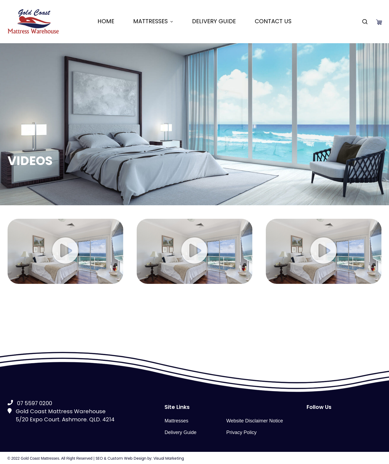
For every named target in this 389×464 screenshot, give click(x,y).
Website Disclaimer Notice (254, 420)
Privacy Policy (241, 432)
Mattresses (176, 420)
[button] (65, 251)
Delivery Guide (180, 432)
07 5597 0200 (30, 403)
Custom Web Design (127, 458)
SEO (99, 458)
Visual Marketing (168, 458)
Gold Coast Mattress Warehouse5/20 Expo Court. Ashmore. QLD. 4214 (61, 415)
